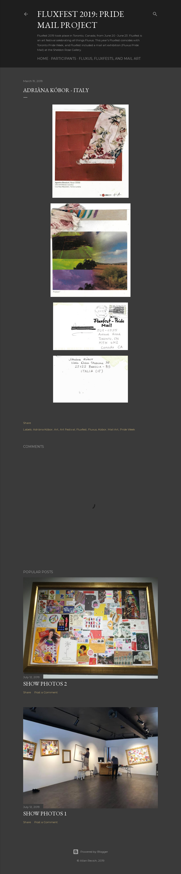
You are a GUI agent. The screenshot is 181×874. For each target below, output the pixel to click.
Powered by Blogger (90, 852)
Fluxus (92, 429)
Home (42, 58)
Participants (63, 58)
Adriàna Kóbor (43, 429)
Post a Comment (46, 692)
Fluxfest (81, 429)
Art (56, 429)
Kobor (102, 429)
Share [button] (27, 423)
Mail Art (113, 429)
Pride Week (127, 429)
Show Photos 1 (45, 813)
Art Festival (67, 429)
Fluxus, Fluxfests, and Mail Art (110, 58)
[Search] (155, 13)
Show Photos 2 (45, 683)
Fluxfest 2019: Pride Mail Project (80, 19)
